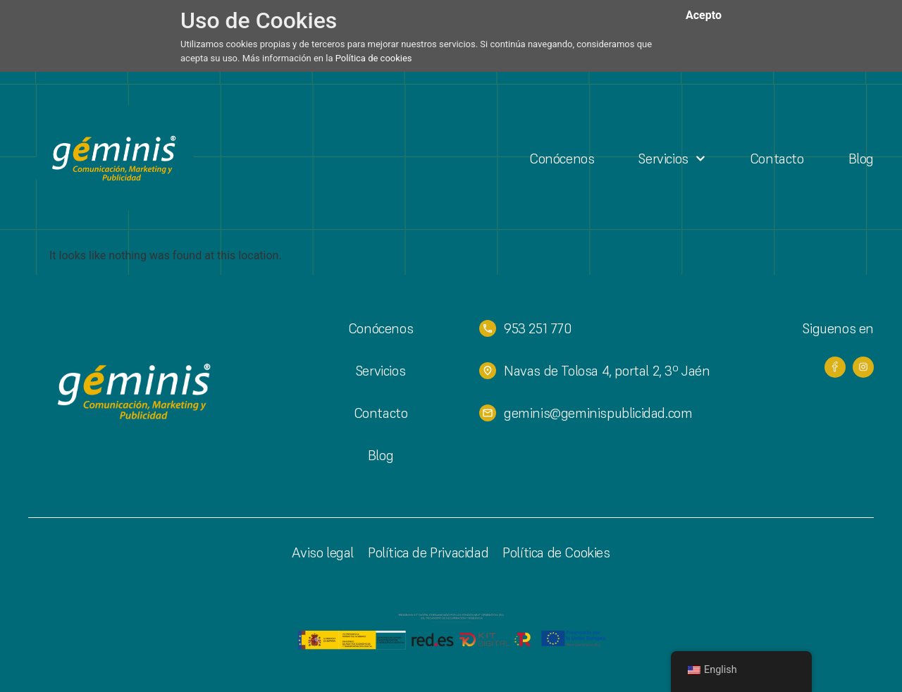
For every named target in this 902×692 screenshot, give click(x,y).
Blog (861, 158)
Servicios (671, 159)
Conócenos (561, 158)
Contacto (777, 158)
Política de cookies (373, 58)
